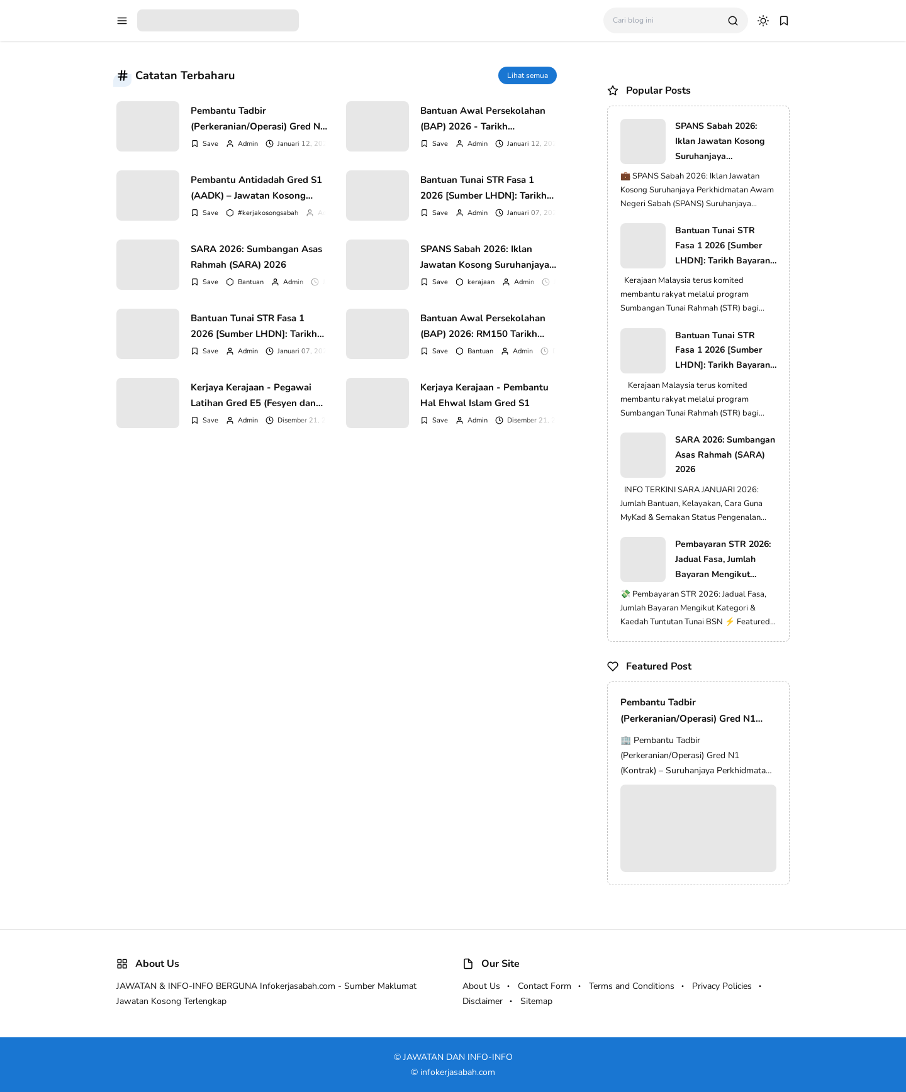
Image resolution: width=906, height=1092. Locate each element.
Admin (248, 144)
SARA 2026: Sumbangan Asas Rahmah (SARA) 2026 (256, 257)
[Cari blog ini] (665, 20)
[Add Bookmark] (204, 144)
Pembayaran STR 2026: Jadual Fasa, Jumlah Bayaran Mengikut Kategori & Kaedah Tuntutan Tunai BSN (723, 560)
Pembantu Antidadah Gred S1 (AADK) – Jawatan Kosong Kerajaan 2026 (256, 188)
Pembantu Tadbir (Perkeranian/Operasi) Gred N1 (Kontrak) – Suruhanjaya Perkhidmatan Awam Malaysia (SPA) (258, 118)
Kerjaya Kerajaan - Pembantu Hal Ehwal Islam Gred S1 (484, 395)
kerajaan (481, 282)
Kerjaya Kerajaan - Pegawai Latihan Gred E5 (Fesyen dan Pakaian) (253, 395)
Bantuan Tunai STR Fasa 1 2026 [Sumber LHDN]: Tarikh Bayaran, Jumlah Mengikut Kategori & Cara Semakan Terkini (483, 188)
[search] (733, 20)
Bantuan (251, 282)
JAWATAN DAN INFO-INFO (458, 1057)
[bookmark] (784, 20)
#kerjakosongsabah (268, 213)
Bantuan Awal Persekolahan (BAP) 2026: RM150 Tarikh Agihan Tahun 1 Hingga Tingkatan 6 (482, 326)
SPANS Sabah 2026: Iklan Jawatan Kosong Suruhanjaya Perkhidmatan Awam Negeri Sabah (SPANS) (484, 257)
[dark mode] (763, 20)
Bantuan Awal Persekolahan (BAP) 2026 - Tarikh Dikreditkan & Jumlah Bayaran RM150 (486, 118)
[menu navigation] (122, 20)
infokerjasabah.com (457, 1072)
